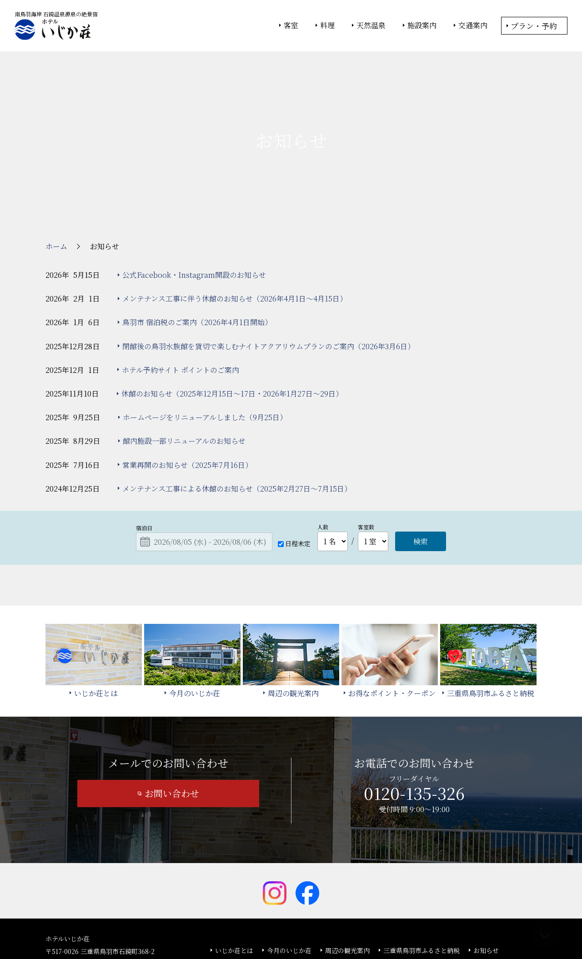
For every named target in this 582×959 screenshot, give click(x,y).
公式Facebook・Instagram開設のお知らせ (194, 206)
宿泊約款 (286, 895)
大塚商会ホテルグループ (225, 927)
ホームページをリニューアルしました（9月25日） (205, 349)
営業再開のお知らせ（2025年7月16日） (187, 397)
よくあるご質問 (237, 895)
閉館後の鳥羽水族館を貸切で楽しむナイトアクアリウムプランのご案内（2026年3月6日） (268, 278)
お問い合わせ (172, 725)
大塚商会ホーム (165, 927)
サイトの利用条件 (420, 927)
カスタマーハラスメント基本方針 (410, 895)
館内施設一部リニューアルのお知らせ (184, 372)
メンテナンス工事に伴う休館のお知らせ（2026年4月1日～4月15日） (234, 230)
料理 (327, 25)
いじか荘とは (234, 882)
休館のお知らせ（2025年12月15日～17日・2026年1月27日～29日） (232, 325)
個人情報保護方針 (365, 927)
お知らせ (486, 882)
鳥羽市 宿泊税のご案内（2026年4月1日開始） (197, 254)
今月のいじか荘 (289, 882)
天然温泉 (371, 25)
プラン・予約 (534, 25)
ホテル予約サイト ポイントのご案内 (180, 301)
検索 (420, 473)
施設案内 (421, 25)
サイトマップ (331, 895)
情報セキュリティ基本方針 (298, 927)
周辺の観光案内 (347, 882)
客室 (291, 25)
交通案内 (472, 25)
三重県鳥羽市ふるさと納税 (421, 882)
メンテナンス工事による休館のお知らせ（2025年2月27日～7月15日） (236, 420)
